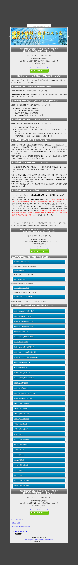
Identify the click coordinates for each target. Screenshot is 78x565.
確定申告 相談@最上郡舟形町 (23, 398)
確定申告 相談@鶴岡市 (21, 383)
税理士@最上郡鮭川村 (21, 424)
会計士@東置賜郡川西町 (21, 485)
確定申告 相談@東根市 (21, 367)
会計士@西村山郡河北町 (21, 480)
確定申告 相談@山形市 (21, 388)
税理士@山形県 (16, 523)
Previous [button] (10, 36)
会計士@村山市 (19, 455)
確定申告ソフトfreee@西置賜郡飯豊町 (26, 357)
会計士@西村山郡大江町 (21, 465)
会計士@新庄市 (19, 475)
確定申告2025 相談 (16, 519)
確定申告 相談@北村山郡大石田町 (24, 393)
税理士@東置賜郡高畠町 (21, 414)
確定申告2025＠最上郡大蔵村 (21, 261)
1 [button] (35, 46)
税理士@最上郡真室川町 (21, 419)
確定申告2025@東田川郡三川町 (24, 326)
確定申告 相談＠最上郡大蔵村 (21, 288)
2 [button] (38, 46)
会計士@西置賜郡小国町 (21, 439)
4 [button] (43, 46)
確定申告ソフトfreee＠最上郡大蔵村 (23, 296)
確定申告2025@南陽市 (21, 342)
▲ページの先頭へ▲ (21, 531)
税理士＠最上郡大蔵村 (20, 270)
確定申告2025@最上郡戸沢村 (23, 316)
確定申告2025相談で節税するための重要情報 (39, 540)
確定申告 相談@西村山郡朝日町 (24, 378)
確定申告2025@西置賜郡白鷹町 (24, 337)
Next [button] (68, 36)
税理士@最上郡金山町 (21, 408)
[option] (39, 36)
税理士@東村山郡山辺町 (21, 403)
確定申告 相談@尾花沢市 (22, 372)
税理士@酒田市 (19, 434)
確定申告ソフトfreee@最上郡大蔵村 (25, 352)
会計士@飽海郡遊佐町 (21, 444)
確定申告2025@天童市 (21, 331)
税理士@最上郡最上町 (21, 429)
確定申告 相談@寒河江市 (22, 362)
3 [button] (40, 46)
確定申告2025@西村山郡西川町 (24, 347)
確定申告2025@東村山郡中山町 (24, 311)
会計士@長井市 (19, 470)
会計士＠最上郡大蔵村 (20, 279)
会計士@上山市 (19, 449)
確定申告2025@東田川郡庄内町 (24, 321)
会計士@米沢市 (19, 460)
